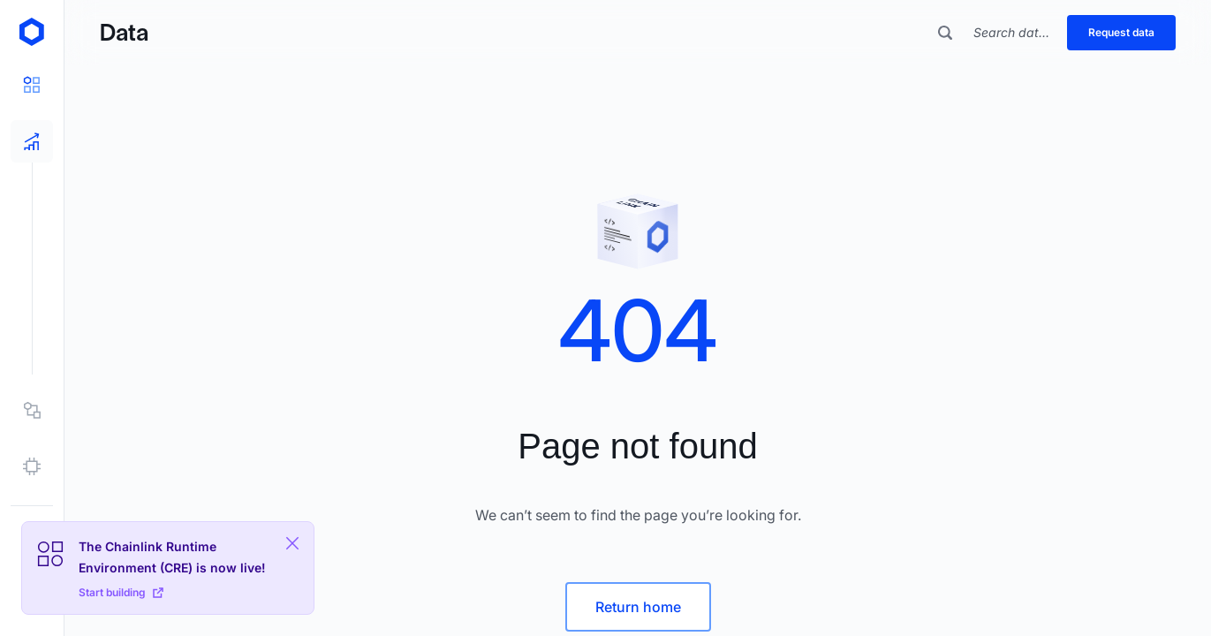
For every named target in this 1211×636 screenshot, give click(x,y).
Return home (638, 607)
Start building (121, 592)
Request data (1121, 32)
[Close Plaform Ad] (292, 543)
